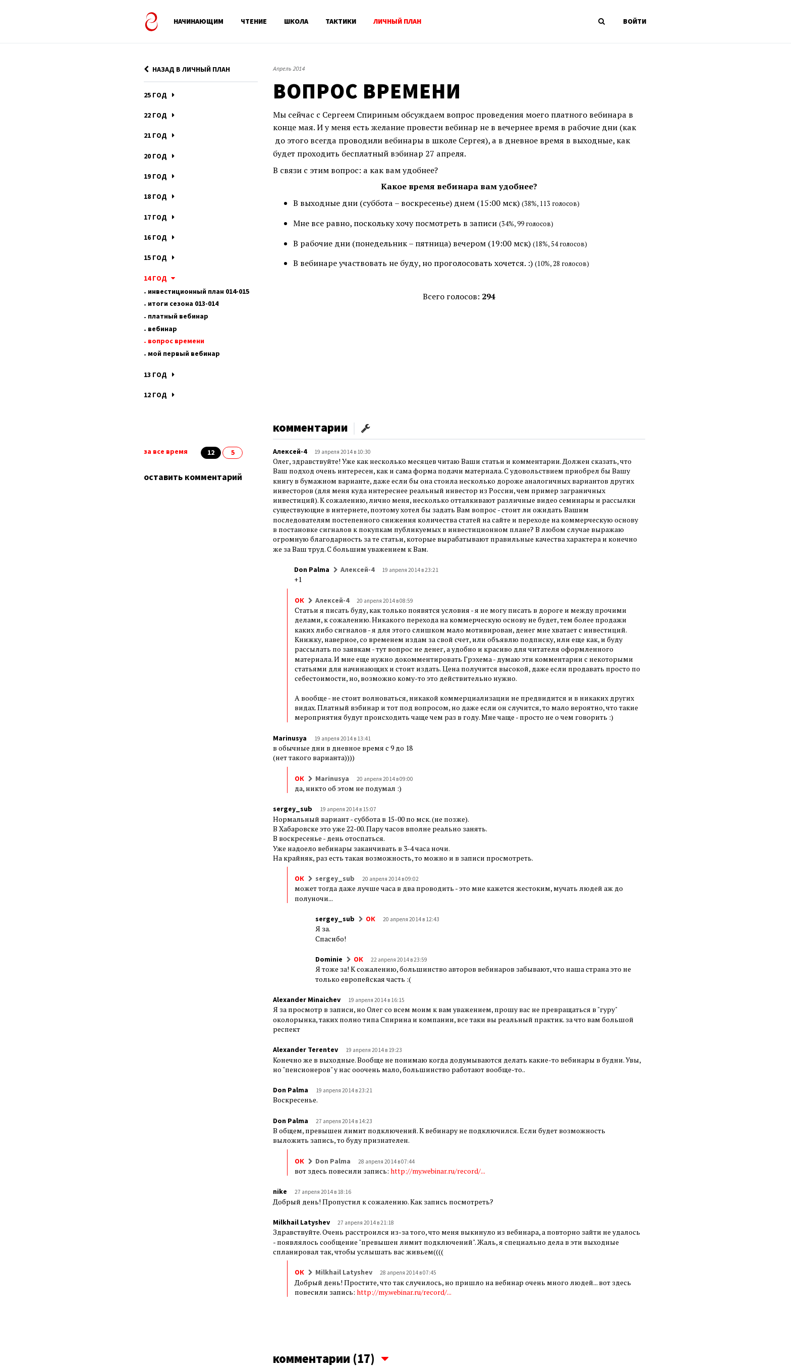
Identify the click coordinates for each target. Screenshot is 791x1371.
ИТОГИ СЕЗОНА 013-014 (183, 303)
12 (210, 452)
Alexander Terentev (305, 1049)
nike (280, 1191)
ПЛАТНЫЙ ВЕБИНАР (178, 316)
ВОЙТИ (634, 21)
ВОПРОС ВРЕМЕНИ (176, 340)
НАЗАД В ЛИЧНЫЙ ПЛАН (187, 69)
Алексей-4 (290, 451)
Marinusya (290, 738)
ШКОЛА (296, 21)
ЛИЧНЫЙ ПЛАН (397, 21)
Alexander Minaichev (307, 999)
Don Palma (311, 569)
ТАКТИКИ (340, 21)
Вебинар (162, 328)
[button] (366, 427)
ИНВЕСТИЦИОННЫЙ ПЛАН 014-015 (198, 291)
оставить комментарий (193, 477)
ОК (299, 600)
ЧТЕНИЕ (254, 21)
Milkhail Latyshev (301, 1222)
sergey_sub (292, 808)
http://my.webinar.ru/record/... (437, 1171)
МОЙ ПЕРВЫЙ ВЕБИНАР (184, 353)
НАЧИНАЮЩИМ (198, 21)
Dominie (329, 959)
